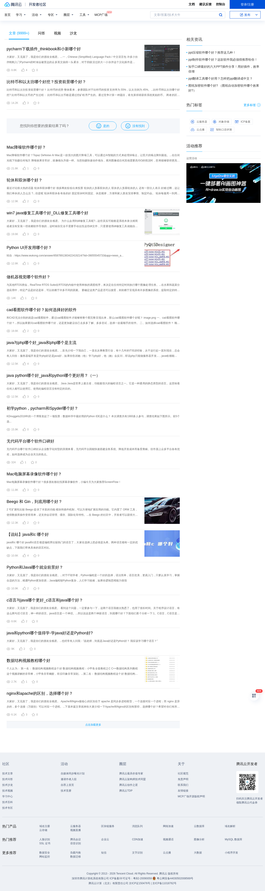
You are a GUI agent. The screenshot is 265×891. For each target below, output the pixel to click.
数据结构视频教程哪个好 (28, 660)
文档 (192, 4)
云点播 (197, 129)
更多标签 (252, 105)
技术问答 (7, 779)
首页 (7, 15)
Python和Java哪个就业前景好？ (35, 567)
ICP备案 (242, 121)
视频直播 (75, 830)
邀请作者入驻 (69, 779)
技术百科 (7, 802)
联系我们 (183, 784)
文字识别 (137, 852)
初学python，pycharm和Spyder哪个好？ (42, 408)
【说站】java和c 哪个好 (28, 534)
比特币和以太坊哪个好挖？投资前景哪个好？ (46, 82)
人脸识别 (44, 839)
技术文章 (7, 773)
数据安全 (44, 852)
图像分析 (199, 839)
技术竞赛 (66, 790)
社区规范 (183, 773)
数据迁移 (75, 856)
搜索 (220, 15)
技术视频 (7, 790)
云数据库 (199, 826)
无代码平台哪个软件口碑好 (30, 441)
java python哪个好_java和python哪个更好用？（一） (53, 375)
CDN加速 (137, 839)
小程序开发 (231, 852)
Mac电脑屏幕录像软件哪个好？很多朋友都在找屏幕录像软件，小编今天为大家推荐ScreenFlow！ (64, 482)
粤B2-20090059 (142, 878)
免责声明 (183, 779)
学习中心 (7, 796)
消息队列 (137, 826)
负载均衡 (75, 852)
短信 (103, 852)
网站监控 (44, 856)
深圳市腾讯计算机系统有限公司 (90, 878)
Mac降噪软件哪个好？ (26, 147)
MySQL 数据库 (233, 839)
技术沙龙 (7, 784)
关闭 (257, 167)
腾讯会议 (75, 839)
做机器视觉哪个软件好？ (28, 277)
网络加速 (168, 826)
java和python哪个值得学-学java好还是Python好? (50, 633)
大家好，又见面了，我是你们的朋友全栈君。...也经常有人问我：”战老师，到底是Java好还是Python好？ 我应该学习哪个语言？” (82, 641)
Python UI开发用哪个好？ (29, 247)
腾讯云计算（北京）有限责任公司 (108, 883)
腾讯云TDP (125, 790)
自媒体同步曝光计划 (73, 773)
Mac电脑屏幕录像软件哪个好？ (34, 474)
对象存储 (221, 121)
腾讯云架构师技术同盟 (132, 779)
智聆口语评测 (221, 129)
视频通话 (168, 839)
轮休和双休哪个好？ (24, 180)
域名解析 (230, 826)
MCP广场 (101, 14)
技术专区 (7, 807)
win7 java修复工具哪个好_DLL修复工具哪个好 (47, 213)
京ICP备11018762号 (164, 883)
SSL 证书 (44, 843)
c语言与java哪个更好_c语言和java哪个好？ (45, 600)
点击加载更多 (93, 724)
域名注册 (44, 826)
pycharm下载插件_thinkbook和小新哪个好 (44, 49)
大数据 (198, 852)
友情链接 (183, 790)
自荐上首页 (67, 784)
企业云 (105, 839)
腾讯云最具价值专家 (131, 773)
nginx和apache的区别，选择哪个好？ (40, 693)
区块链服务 (107, 826)
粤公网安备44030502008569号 (175, 878)
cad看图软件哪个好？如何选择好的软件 (42, 310)
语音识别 (75, 843)
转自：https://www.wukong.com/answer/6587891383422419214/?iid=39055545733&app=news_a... (65, 255)
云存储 (43, 830)
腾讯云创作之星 (128, 784)
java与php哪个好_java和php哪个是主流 (41, 342)
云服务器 (199, 121)
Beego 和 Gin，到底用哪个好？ (34, 501)
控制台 (220, 4)
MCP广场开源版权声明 (191, 796)
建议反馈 (205, 4)
